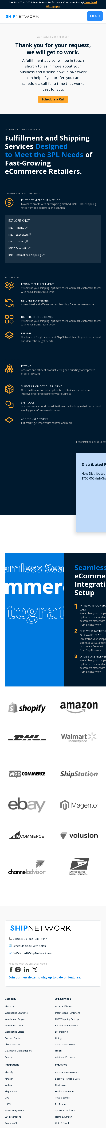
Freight (58, 1050)
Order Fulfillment (64, 1006)
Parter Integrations (14, 1110)
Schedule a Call (53, 99)
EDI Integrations (13, 1116)
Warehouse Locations (16, 1012)
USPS (8, 1104)
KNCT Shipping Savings (67, 1019)
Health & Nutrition (64, 1091)
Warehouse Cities (14, 1025)
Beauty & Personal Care (67, 1078)
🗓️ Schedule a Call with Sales (27, 946)
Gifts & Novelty (62, 1123)
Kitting (58, 1038)
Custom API (11, 1123)
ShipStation (11, 1091)
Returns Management (66, 1025)
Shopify (9, 1072)
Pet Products (62, 1104)
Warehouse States (14, 1031)
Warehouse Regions (15, 1019)
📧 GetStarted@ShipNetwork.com (30, 953)
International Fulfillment (67, 1012)
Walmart (9, 1085)
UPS (7, 1097)
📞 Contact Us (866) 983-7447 (28, 939)
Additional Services (65, 1057)
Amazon (9, 1078)
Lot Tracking (61, 1031)
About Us (9, 1006)
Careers (9, 1057)
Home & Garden (63, 1116)
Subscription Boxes (65, 1044)
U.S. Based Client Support (18, 1050)
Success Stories (13, 1038)
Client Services (12, 1044)
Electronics (60, 1085)
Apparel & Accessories (67, 1072)
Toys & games (62, 1097)
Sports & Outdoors (65, 1110)
